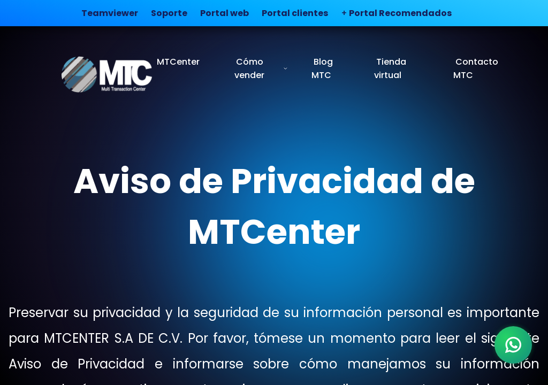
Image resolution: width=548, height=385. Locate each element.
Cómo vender (261, 68)
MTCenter (178, 62)
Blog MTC (322, 68)
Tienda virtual (390, 68)
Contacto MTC (475, 68)
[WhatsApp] (513, 345)
